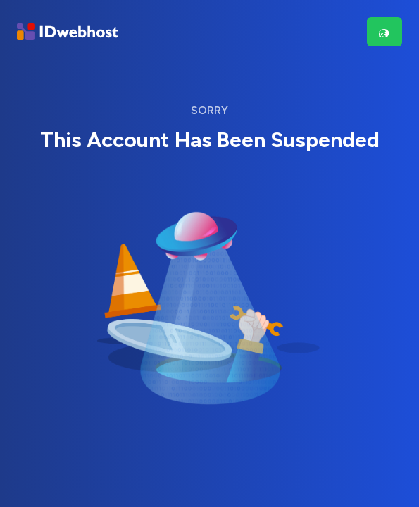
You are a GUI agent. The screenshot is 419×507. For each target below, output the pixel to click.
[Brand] (67, 32)
